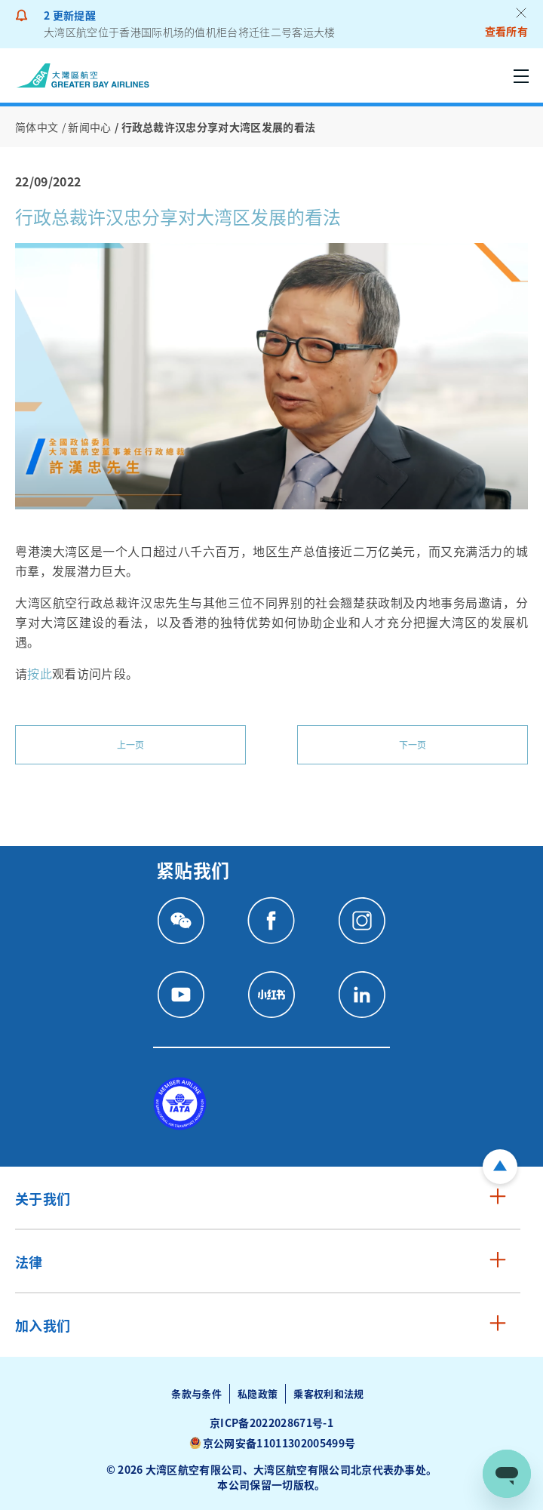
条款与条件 (196, 1393)
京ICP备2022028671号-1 (271, 1422)
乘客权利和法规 (328, 1393)
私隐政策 (258, 1393)
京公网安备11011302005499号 (279, 1442)
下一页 (413, 744)
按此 (39, 673)
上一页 (131, 744)
